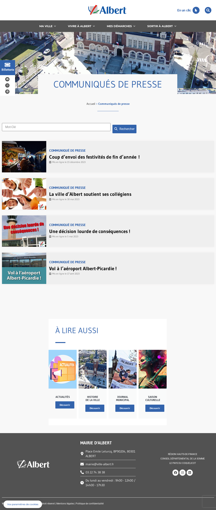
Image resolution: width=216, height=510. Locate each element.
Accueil (91, 104)
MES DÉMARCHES (121, 26)
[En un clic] (196, 10)
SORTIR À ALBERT (162, 26)
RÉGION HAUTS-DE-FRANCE (182, 454)
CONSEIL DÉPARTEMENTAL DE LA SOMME (182, 459)
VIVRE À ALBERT (81, 26)
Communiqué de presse (67, 150)
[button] (208, 10)
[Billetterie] (7, 65)
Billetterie (8, 69)
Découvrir (65, 404)
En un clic (184, 10)
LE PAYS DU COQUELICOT (182, 463)
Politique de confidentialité (90, 503)
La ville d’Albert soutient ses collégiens (90, 194)
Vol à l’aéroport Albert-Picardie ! (83, 269)
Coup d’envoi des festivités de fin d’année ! (94, 157)
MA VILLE (47, 26)
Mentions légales (65, 503)
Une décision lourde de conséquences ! (89, 231)
